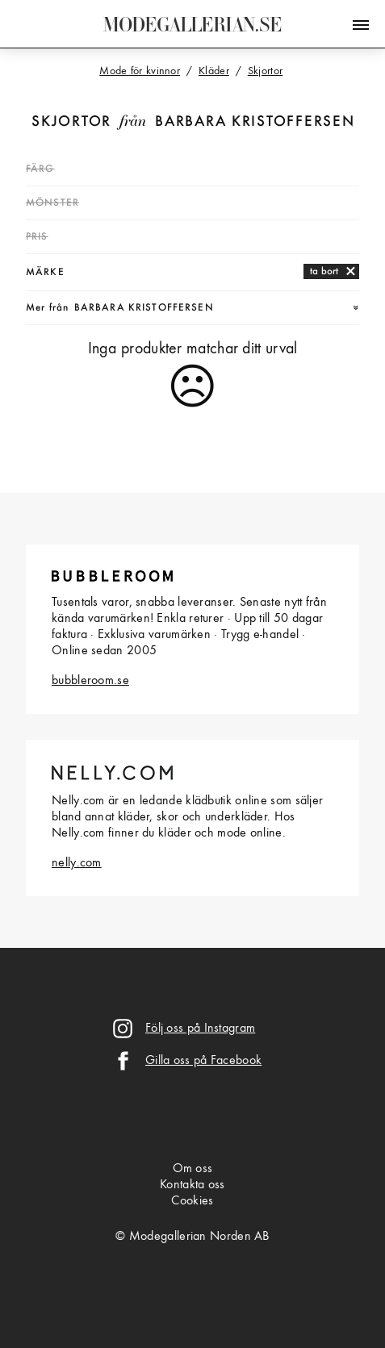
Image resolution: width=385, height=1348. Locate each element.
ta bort (324, 271)
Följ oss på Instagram (200, 1028)
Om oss (193, 1168)
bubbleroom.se (90, 680)
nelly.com (77, 863)
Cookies (192, 1201)
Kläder (214, 71)
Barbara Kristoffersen (254, 122)
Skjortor (71, 122)
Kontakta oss (192, 1185)
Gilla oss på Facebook (203, 1060)
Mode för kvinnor (139, 71)
